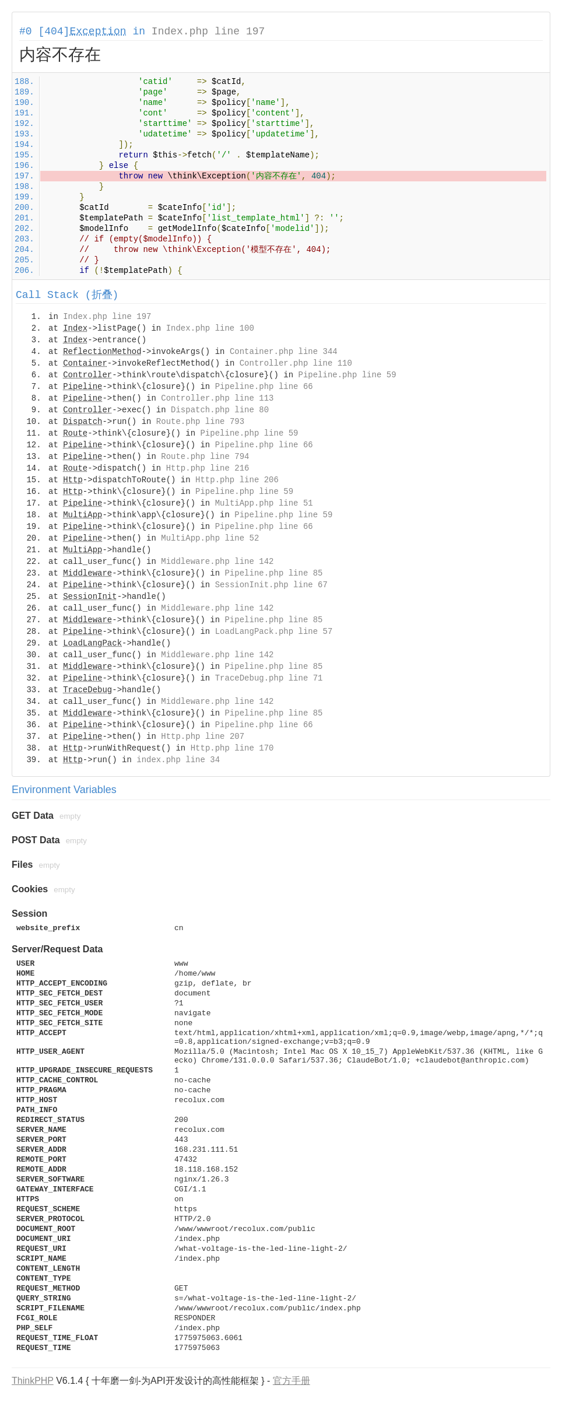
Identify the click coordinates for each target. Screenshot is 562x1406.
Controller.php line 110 (296, 363)
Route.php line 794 (205, 456)
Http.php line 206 (237, 480)
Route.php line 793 (200, 421)
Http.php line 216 (208, 468)
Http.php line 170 (232, 748)
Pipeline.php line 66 (264, 386)
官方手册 (291, 1381)
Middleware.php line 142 (217, 561)
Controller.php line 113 (217, 398)
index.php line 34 (178, 760)
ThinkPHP (33, 1381)
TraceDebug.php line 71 (269, 678)
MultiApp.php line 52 (210, 538)
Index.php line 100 (210, 328)
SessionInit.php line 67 (271, 585)
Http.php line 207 (202, 736)
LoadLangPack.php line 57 (274, 631)
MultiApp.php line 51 (264, 503)
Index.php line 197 (208, 31)
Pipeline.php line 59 (347, 375)
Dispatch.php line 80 (220, 410)
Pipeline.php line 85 (273, 573)
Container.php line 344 (284, 351)
